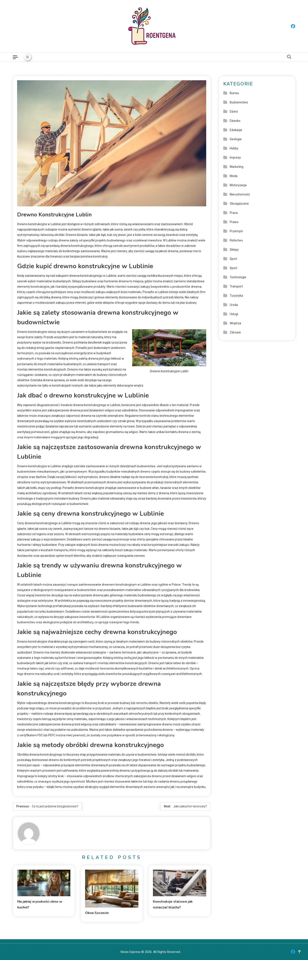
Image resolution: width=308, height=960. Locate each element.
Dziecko (235, 120)
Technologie (238, 277)
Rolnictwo (236, 240)
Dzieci (234, 111)
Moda (233, 176)
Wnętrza (235, 323)
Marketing (236, 166)
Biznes (234, 93)
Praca (234, 212)
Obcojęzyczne (239, 203)
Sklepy (234, 249)
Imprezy (235, 157)
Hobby (234, 148)
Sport (233, 258)
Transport (236, 286)
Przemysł (236, 231)
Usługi (234, 314)
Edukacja (236, 130)
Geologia (235, 139)
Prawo (234, 222)
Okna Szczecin (97, 913)
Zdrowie (235, 332)
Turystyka (236, 295)
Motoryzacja (238, 185)
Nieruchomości (240, 194)
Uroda (234, 305)
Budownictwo (239, 102)
